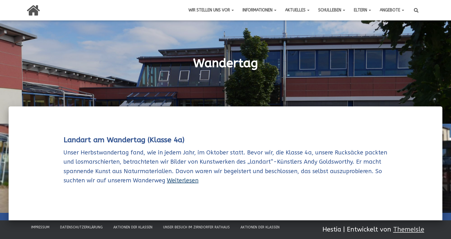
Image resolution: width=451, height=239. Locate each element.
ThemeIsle (408, 229)
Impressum (40, 227)
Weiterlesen (182, 180)
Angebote (392, 10)
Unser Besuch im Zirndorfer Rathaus (196, 227)
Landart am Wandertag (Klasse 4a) (124, 140)
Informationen (259, 10)
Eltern (362, 10)
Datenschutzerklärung (81, 227)
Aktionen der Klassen (132, 227)
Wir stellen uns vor (211, 10)
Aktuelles (297, 10)
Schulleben (331, 10)
